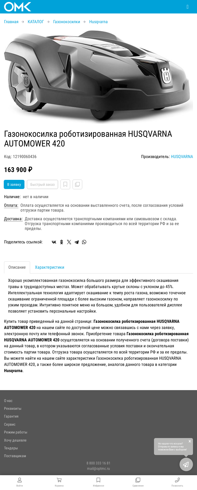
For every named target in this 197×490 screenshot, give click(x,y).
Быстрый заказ (42, 184)
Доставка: (13, 218)
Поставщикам (15, 456)
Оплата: (11, 205)
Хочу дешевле (15, 440)
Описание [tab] (17, 267)
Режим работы (15, 432)
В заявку (14, 184)
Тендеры (11, 448)
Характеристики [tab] (49, 267)
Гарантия (11, 416)
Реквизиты (13, 408)
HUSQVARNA (182, 156)
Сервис (9, 424)
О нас (8, 400)
